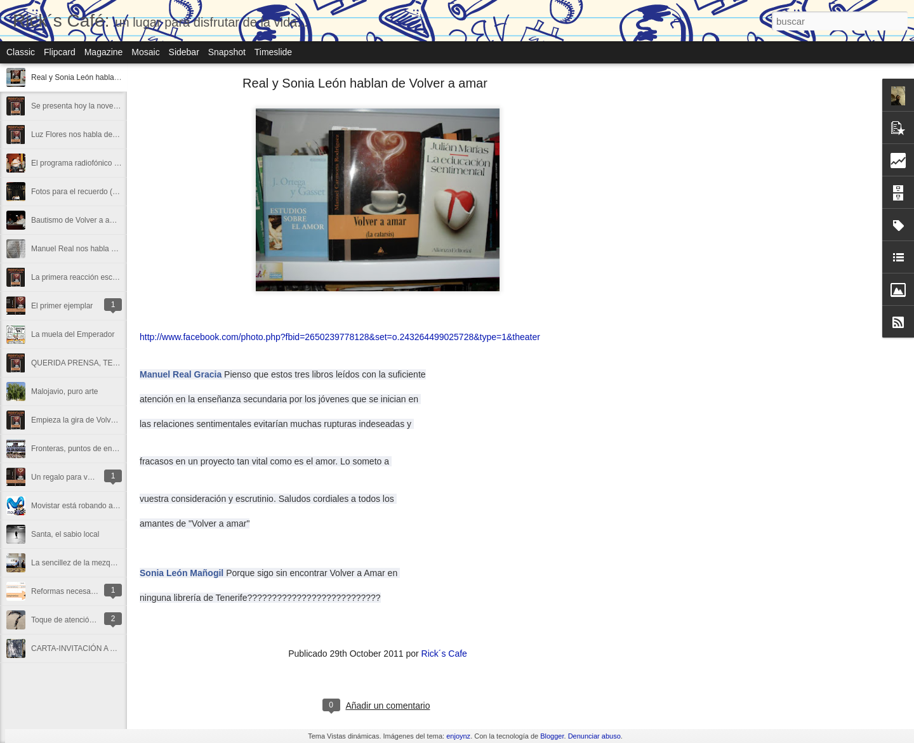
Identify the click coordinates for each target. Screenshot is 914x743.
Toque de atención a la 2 (72, 619)
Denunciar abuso (594, 736)
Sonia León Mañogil (181, 573)
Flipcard (60, 52)
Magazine (103, 52)
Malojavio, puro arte (64, 391)
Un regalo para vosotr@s (73, 477)
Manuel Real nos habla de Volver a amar (100, 248)
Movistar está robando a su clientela (92, 505)
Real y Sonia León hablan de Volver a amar (104, 77)
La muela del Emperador (72, 334)
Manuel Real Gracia (181, 374)
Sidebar (184, 52)
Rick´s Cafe (444, 653)
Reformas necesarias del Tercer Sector (96, 591)
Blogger (552, 736)
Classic (20, 52)
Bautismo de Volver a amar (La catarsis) (98, 220)
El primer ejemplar (62, 305)
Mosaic (145, 52)
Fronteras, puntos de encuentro (84, 448)
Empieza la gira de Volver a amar (87, 420)
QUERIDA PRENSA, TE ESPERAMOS (97, 362)
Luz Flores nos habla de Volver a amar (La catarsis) (118, 134)
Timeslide (273, 52)
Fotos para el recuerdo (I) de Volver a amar (103, 191)
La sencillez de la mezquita (77, 562)
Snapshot (227, 52)
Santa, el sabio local (65, 534)
